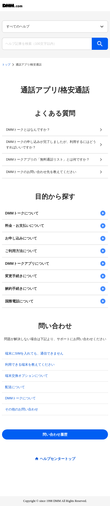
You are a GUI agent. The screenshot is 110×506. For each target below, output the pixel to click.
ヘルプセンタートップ (57, 458)
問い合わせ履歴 (55, 434)
